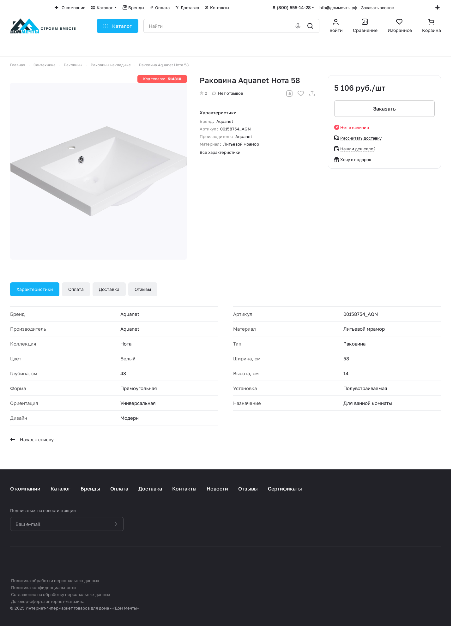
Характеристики (34, 289)
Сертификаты (285, 488)
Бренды (90, 488)
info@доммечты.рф (337, 7)
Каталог (60, 488)
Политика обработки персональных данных (55, 580)
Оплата (76, 289)
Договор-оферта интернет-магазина (47, 601)
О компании (25, 488)
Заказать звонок (377, 7)
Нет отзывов (227, 93)
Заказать (384, 108)
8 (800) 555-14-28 (292, 7)
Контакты (184, 488)
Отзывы (143, 289)
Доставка (109, 289)
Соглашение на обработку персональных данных (60, 594)
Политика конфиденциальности (43, 587)
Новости (217, 488)
